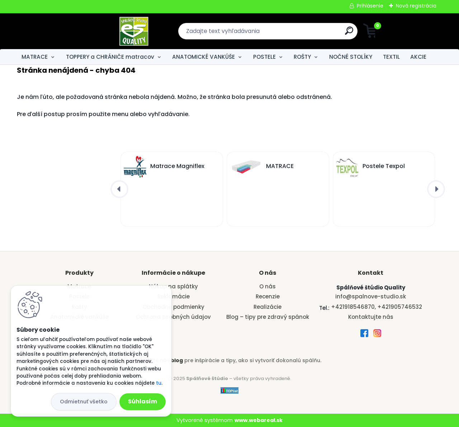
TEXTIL (391, 57)
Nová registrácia (416, 5)
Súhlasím (142, 401)
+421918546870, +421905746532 (376, 307)
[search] (299, 33)
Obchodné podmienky (173, 307)
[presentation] (119, 189)
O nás (267, 286)
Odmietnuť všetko (84, 401)
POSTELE (264, 57)
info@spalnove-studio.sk (370, 296)
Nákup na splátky (173, 286)
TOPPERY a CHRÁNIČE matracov (110, 57)
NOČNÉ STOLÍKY (350, 57)
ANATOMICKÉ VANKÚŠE (203, 57)
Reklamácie (173, 296)
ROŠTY (302, 57)
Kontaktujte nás (370, 317)
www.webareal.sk (259, 420)
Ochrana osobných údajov (173, 317)
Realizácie (267, 307)
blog (177, 360)
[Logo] (61, 31)
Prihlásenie (370, 5)
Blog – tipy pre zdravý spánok (267, 317)
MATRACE (35, 57)
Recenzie (268, 296)
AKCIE (418, 57)
